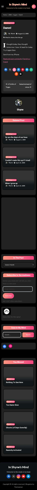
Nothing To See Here (14, 382)
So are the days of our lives (16, 137)
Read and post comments (12, 59)
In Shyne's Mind (18, 4)
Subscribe (8, 296)
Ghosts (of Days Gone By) (16, 427)
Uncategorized (9, 23)
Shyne (13, 34)
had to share (10, 37)
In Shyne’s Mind (18, 467)
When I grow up (11, 183)
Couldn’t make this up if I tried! (17, 160)
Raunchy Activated (13, 450)
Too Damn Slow (12, 405)
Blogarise (29, 484)
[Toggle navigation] (2, 6)
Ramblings (10, 379)
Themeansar (18, 487)
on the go (19, 37)
